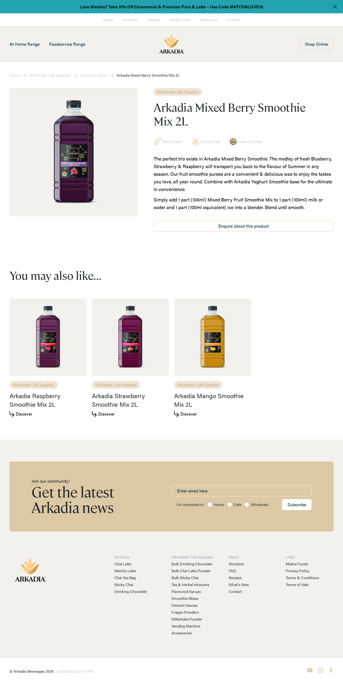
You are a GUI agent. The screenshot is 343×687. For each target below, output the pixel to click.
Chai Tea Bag (125, 577)
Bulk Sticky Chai (185, 577)
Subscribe (297, 504)
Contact (233, 19)
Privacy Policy (297, 570)
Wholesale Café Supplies (50, 75)
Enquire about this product (243, 226)
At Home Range (25, 44)
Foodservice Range (67, 44)
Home (15, 75)
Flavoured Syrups (186, 591)
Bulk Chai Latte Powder (191, 570)
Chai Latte (122, 564)
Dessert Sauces (185, 605)
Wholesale (259, 504)
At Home (121, 557)
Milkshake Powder (187, 619)
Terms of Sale (297, 584)
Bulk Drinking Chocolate (192, 564)
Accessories (182, 633)
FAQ (232, 570)
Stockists (130, 19)
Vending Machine (186, 626)
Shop (316, 44)
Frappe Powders (185, 612)
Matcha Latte (125, 570)
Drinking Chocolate (130, 591)
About (108, 19)
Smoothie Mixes (93, 75)
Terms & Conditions (302, 577)
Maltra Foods (297, 564)
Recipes (154, 19)
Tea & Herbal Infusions (190, 584)
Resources (209, 19)
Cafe (237, 504)
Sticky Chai (123, 584)
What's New (180, 19)
